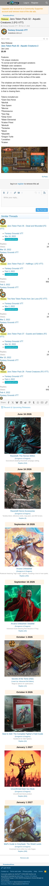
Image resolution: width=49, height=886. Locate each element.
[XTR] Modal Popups (16, 878)
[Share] (43, 39)
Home (41, 871)
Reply (46, 176)
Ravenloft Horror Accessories (22, 511)
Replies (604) (22, 796)
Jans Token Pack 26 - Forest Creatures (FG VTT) (27, 372)
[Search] (46, 2)
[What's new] (41, 2)
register (20, 184)
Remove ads (24, 858)
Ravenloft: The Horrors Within (22, 456)
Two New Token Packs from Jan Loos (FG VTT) (27, 299)
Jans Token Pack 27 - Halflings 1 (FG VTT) (25, 264)
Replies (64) (22, 741)
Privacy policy (27, 871)
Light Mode (6, 868)
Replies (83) (22, 631)
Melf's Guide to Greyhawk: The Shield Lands (22, 844)
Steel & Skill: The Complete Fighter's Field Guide (22, 734)
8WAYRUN (27, 882)
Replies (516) (22, 463)
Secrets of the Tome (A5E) (23, 679)
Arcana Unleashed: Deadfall (22, 624)
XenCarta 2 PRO (6, 884)
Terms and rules (15, 871)
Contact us (4, 871)
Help (35, 871)
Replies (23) (22, 686)
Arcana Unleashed (24, 569)
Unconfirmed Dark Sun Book (23, 789)
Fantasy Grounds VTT (10, 26)
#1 (47, 39)
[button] (3, 3)
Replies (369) (22, 851)
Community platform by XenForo (18, 874)
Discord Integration (6, 882)
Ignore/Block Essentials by (19, 876)
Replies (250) (24, 576)
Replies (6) (22, 518)
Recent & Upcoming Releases (17, 407)
